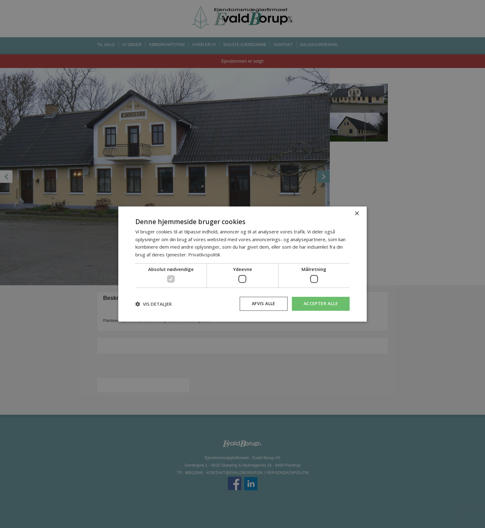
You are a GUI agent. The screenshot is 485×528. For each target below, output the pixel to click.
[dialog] (242, 264)
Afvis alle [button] (263, 304)
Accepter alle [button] (321, 304)
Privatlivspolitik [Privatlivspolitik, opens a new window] (204, 254)
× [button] (356, 213)
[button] (153, 303)
